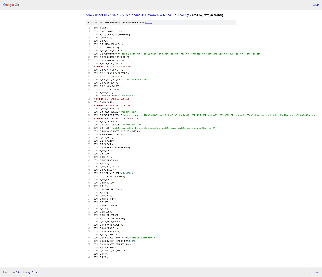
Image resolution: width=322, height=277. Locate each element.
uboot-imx (102, 15)
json (316, 272)
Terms (35, 272)
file (148, 22)
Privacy (26, 272)
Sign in (316, 4)
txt (309, 272)
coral (89, 15)
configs (184, 15)
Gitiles (18, 272)
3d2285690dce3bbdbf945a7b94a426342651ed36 (143, 15)
